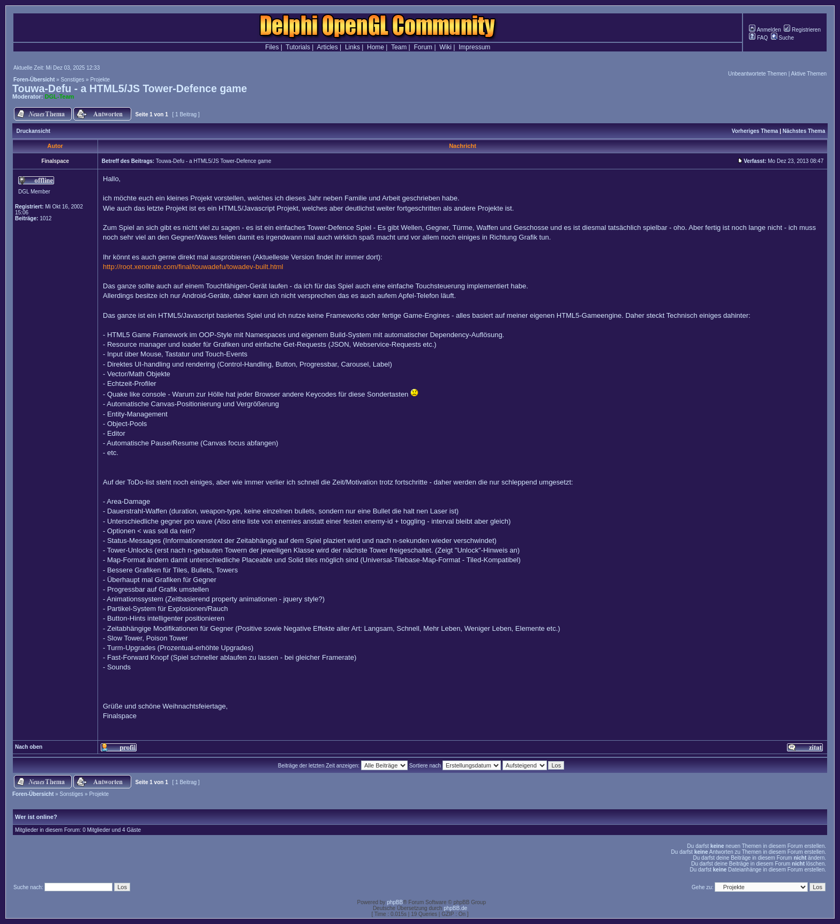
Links (352, 47)
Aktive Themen (809, 74)
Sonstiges (72, 80)
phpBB (395, 902)
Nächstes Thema (804, 131)
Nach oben (28, 747)
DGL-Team (59, 96)
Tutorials (298, 47)
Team (399, 47)
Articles (327, 47)
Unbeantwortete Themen (757, 74)
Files (272, 47)
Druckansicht (33, 131)
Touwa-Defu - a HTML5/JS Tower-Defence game (129, 88)
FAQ (758, 38)
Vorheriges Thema (755, 131)
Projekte (100, 80)
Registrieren (802, 30)
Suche (782, 38)
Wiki (445, 47)
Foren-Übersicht (34, 80)
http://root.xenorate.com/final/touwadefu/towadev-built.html (193, 267)
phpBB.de (455, 908)
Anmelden (765, 30)
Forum (423, 47)
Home (375, 47)
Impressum (474, 47)
